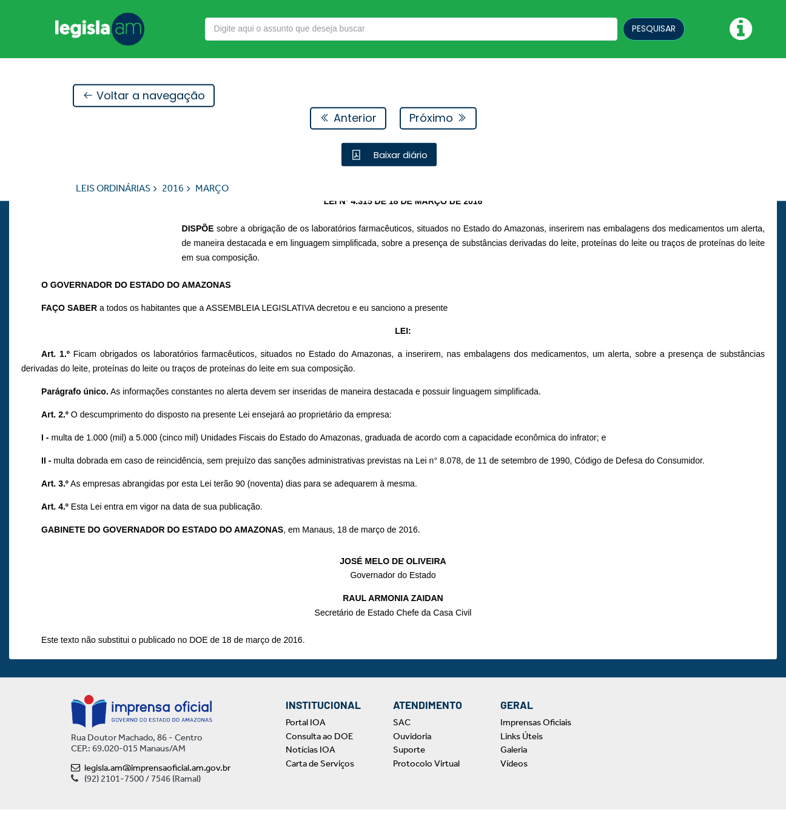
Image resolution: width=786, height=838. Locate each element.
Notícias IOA (310, 778)
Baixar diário (399, 154)
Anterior (348, 118)
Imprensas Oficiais (535, 750)
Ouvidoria (412, 764)
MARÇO (212, 189)
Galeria (513, 778)
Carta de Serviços (320, 791)
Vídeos (514, 791)
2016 (173, 189)
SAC (402, 750)
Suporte (409, 778)
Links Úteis (521, 764)
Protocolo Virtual (426, 791)
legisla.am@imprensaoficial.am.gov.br (150, 796)
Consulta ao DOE (319, 764)
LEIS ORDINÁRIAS (113, 189)
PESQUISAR (654, 28)
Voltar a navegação (143, 96)
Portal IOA (306, 750)
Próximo (438, 118)
